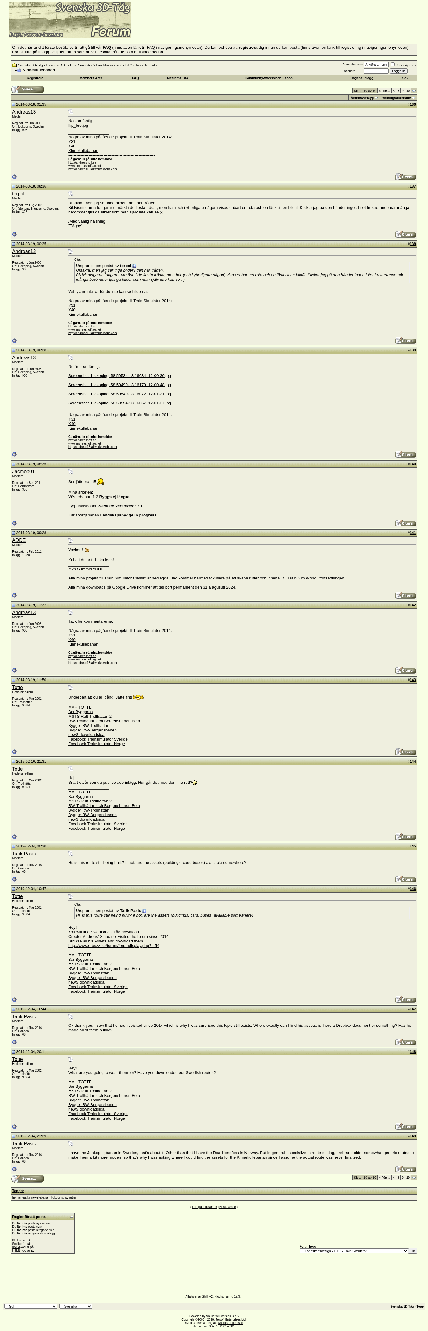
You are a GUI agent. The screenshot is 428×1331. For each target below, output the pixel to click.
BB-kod (17, 1240)
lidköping (57, 1197)
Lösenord (348, 71)
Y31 (72, 141)
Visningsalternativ (396, 98)
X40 (72, 146)
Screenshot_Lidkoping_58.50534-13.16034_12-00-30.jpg (119, 375)
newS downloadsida (86, 734)
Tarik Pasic (24, 853)
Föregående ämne (204, 1207)
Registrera (35, 78)
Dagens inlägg (361, 78)
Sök (405, 78)
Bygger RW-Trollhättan (88, 725)
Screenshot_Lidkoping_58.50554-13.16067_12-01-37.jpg (119, 403)
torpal (18, 193)
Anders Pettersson (230, 1323)
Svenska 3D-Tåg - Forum (36, 65)
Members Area (91, 78)
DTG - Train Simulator (75, 65)
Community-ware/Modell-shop (269, 78)
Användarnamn (352, 64)
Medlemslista (177, 78)
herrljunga (19, 1197)
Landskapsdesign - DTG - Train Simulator (127, 65)
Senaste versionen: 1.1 (120, 506)
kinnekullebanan (38, 1197)
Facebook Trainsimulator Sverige (98, 739)
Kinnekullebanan (83, 150)
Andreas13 (24, 111)
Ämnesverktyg (362, 98)
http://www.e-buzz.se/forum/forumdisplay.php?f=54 (113, 945)
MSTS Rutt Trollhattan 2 (90, 716)
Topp (420, 1306)
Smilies (17, 1243)
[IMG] (16, 1247)
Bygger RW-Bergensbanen (92, 730)
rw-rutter (70, 1197)
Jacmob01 (23, 471)
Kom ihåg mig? (403, 65)
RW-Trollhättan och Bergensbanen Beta (104, 721)
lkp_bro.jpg (78, 125)
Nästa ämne (227, 1207)
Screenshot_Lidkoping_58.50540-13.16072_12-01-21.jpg (119, 394)
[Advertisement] (206, 29)
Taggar (18, 1191)
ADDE (19, 540)
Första (384, 91)
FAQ (135, 78)
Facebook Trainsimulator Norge (96, 743)
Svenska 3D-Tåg (402, 1306)
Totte (17, 687)
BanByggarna (80, 712)
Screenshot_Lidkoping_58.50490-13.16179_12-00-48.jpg (119, 384)
